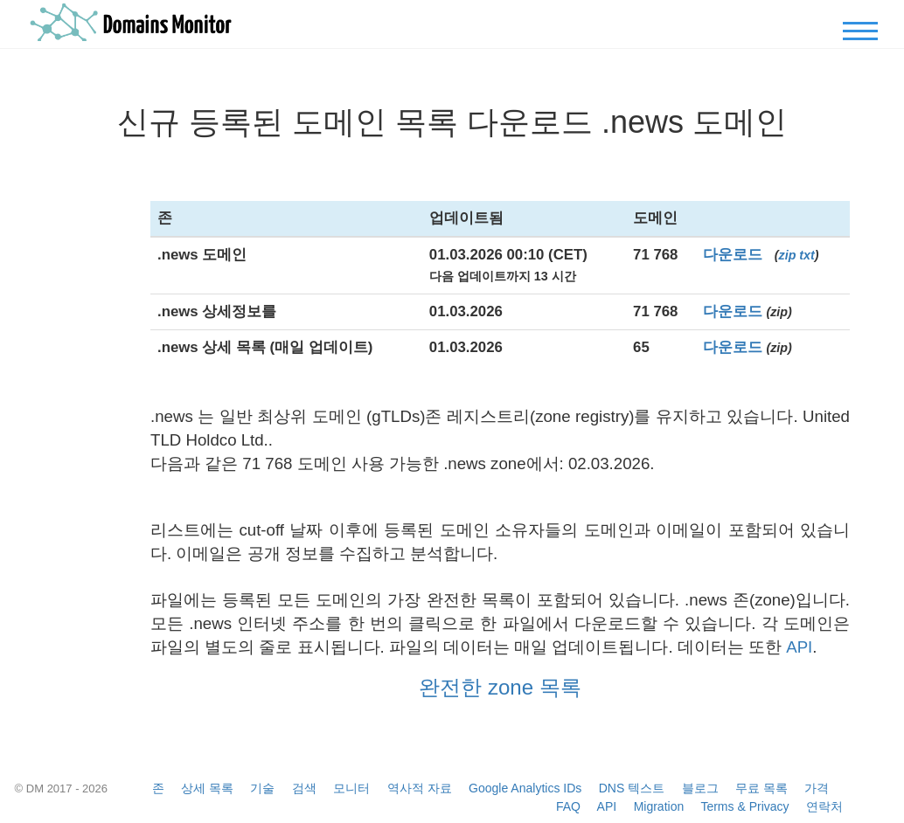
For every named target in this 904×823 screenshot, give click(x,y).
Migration (659, 806)
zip (787, 255)
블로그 (700, 788)
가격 (816, 788)
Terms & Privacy (744, 806)
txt (806, 255)
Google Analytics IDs (525, 788)
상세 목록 (207, 788)
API (799, 647)
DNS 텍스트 (631, 788)
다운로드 (732, 254)
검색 (304, 788)
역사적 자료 (419, 788)
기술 (262, 788)
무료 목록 (761, 788)
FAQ (568, 806)
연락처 (824, 806)
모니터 (351, 788)
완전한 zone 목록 (500, 687)
